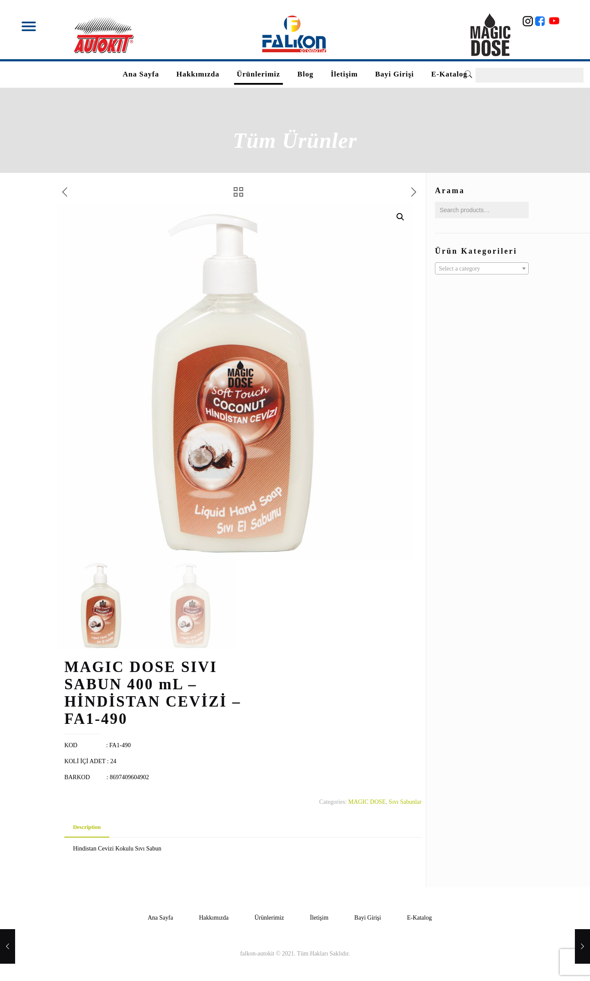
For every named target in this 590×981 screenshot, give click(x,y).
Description (87, 827)
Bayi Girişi (367, 917)
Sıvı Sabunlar (405, 802)
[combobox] (482, 268)
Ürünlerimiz (269, 917)
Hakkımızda (213, 917)
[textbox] (481, 269)
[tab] (86, 827)
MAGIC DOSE (367, 802)
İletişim (319, 917)
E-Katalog (419, 917)
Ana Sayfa (160, 917)
